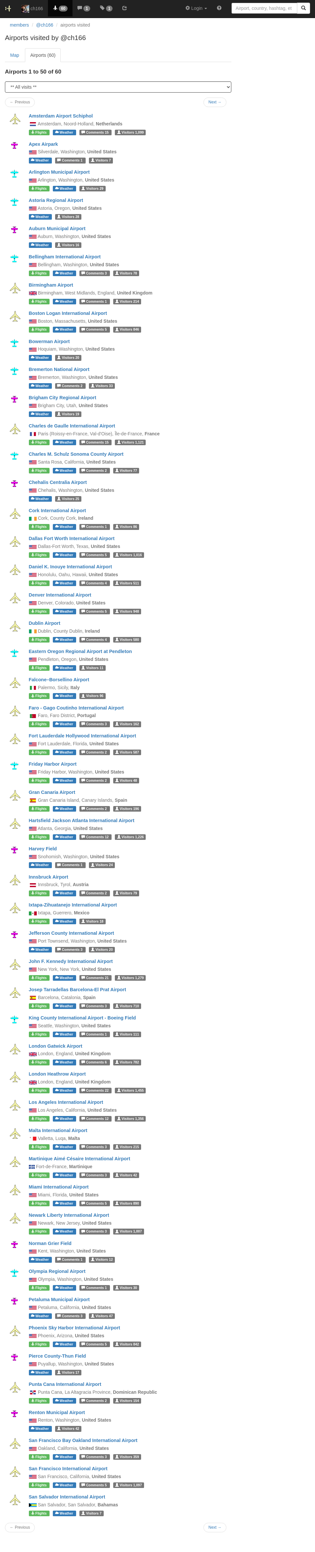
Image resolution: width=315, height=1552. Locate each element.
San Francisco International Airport (68, 1468)
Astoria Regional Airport (56, 200)
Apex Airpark (43, 144)
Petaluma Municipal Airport (59, 1299)
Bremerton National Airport (59, 369)
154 (127, 1401)
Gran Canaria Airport (52, 792)
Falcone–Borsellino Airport (59, 679)
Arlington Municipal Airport (59, 172)
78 (126, 273)
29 (92, 188)
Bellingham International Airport (65, 256)
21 (95, 978)
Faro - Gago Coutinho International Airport (76, 707)
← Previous (20, 1527)
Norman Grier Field (50, 1243)
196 (127, 809)
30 (126, 1288)
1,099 (130, 132)
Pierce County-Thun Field (57, 1356)
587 (127, 752)
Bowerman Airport (49, 341)
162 (127, 724)
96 (92, 696)
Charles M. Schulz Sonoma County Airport (76, 454)
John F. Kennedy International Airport (71, 961)
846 (127, 330)
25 (68, 499)
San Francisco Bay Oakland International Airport (83, 1440)
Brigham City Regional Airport (62, 397)
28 (68, 217)
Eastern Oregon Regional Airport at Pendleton (80, 651)
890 (127, 1203)
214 (127, 301)
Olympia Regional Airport (57, 1271)
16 (68, 245)
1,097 (128, 1485)
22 (95, 1090)
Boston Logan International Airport (68, 313)
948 (127, 611)
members (19, 25)
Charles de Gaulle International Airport (72, 425)
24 (102, 865)
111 (127, 1034)
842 (127, 1344)
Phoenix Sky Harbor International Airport (74, 1327)
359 (127, 1457)
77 (126, 470)
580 (127, 640)
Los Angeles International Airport (66, 1102)
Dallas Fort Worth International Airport (72, 538)
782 (127, 1062)
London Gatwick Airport (55, 1046)
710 (127, 1006)
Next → (214, 1527)
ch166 (32, 9)
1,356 (130, 1119)
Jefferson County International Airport (71, 933)
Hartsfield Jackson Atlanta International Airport (82, 820)
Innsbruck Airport (48, 877)
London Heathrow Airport (57, 1074)
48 (126, 780)
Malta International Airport (58, 1130)
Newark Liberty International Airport (69, 1215)
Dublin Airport (44, 623)
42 (126, 1175)
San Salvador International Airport (67, 1496)
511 (127, 583)
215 (127, 1147)
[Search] (303, 8)
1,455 (130, 1090)
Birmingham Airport (51, 285)
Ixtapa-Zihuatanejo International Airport (73, 904)
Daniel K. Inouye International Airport (70, 566)
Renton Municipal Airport (57, 1412)
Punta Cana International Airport (65, 1384)
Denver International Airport (60, 595)
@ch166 (44, 25)
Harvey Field (43, 848)
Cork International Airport (57, 510)
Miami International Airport (59, 1187)
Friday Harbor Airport (53, 764)
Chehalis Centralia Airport (58, 482)
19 (68, 414)
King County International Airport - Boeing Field (82, 1017)
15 (95, 132)
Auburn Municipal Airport (57, 228)
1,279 (130, 978)
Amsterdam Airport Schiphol (61, 116)
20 (68, 358)
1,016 (128, 555)
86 (126, 527)
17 (68, 1372)
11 (92, 668)
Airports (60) (42, 55)
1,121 (130, 442)
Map (14, 55)
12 (95, 837)
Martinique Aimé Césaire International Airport (79, 1158)
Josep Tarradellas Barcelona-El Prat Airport (77, 989)
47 (102, 1316)
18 (92, 921)
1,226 (130, 837)
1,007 (128, 1232)
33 (102, 386)
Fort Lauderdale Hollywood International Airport (82, 735)
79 (126, 893)
